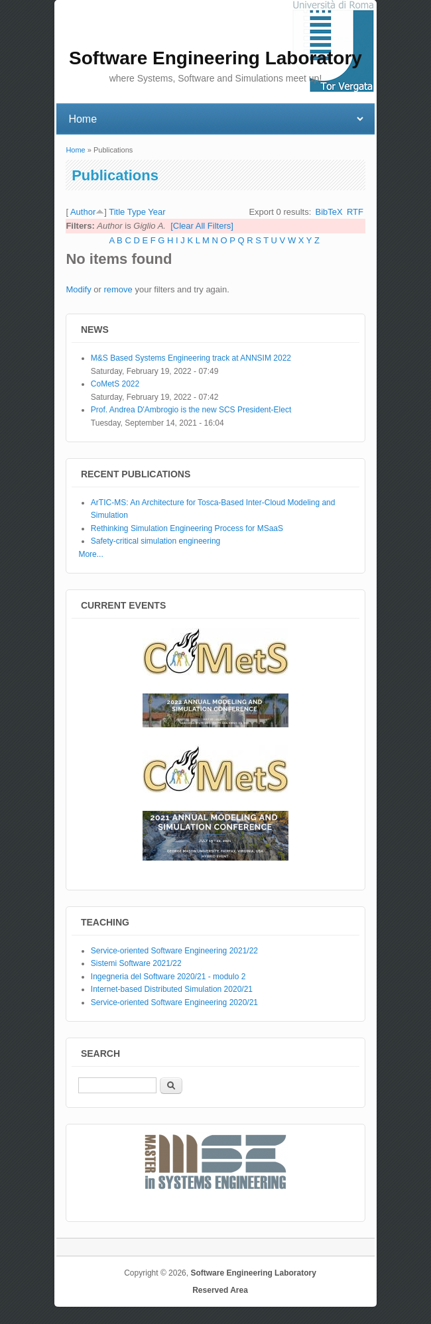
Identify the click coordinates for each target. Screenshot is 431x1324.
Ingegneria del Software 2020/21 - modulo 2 (168, 976)
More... (90, 554)
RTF (355, 212)
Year (156, 212)
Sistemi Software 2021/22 (136, 963)
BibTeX (329, 212)
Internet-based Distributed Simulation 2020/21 (172, 989)
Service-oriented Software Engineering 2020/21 (174, 1002)
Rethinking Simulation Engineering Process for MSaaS (187, 528)
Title (117, 212)
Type (136, 212)
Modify (78, 289)
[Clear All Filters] (201, 226)
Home (75, 150)
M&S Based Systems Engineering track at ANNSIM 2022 (191, 358)
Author (82, 212)
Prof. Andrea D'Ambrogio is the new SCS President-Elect (191, 409)
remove (117, 289)
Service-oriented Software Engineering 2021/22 (174, 950)
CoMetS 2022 (115, 384)
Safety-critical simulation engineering (155, 541)
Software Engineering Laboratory (253, 1273)
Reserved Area (220, 1290)
